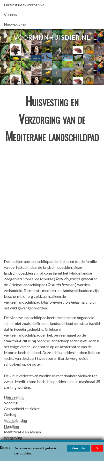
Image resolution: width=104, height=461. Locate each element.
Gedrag (10, 414)
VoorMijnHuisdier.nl (52, 37)
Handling (11, 426)
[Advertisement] (52, 203)
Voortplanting (15, 420)
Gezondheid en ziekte (22, 408)
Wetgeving (13, 437)
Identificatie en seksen (22, 432)
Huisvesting (14, 397)
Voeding (11, 402)
